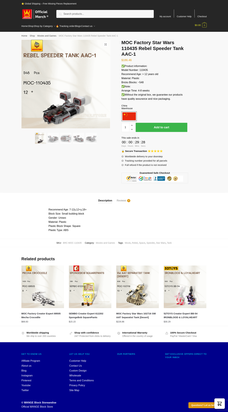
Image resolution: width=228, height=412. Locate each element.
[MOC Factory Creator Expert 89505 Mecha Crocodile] (42, 285)
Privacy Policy (77, 383)
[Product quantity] (125, 125)
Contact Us (75, 363)
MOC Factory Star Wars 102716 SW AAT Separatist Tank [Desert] (136, 313)
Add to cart (161, 125)
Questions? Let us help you (205, 405)
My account (165, 16)
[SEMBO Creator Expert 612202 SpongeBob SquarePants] (90, 285)
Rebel (135, 241)
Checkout (202, 16)
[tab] (105, 196)
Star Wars (161, 241)
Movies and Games (46, 34)
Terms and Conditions (81, 378)
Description (105, 198)
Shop (32, 34)
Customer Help (184, 16)
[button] (219, 403)
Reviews (121, 198)
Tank (169, 241)
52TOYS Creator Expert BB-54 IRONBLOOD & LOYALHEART (180, 313)
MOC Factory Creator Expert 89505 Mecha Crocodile (41, 313)
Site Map (74, 388)
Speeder (150, 241)
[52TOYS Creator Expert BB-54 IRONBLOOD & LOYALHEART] (185, 285)
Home (24, 34)
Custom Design (78, 368)
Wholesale (75, 373)
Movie (128, 241)
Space (142, 241)
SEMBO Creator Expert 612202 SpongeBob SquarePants (86, 313)
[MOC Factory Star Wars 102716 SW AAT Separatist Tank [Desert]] (137, 285)
